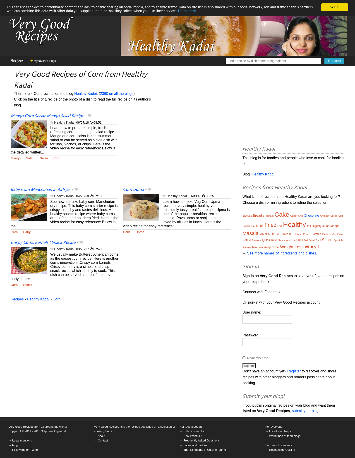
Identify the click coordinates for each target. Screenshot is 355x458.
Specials (338, 240)
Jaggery (316, 226)
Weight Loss (292, 247)
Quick (266, 240)
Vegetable (271, 247)
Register (294, 371)
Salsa (44, 158)
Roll (300, 240)
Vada (260, 247)
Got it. (334, 7)
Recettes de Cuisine (282, 449)
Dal (253, 226)
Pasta (325, 234)
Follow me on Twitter (25, 449)
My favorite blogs (43, 60)
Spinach (246, 247)
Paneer (306, 234)
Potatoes (256, 240)
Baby (27, 232)
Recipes (17, 61)
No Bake (276, 234)
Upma (140, 232)
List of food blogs (280, 431)
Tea (254, 247)
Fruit (279, 226)
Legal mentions (22, 440)
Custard (246, 226)
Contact (103, 440)
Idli (309, 226)
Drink (260, 226)
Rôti (306, 240)
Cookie (334, 216)
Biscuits (247, 215)
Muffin (268, 234)
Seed (318, 240)
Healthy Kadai (85, 94)
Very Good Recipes (21, 426)
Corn (56, 158)
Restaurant (284, 240)
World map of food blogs (284, 436)
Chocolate (311, 215)
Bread (257, 215)
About (101, 436)
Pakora (298, 234)
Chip (300, 216)
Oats (285, 234)
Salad (30, 158)
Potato (246, 240)
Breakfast (268, 215)
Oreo (291, 234)
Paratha (316, 234)
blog (15, 445)
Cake (281, 214)
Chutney (324, 215)
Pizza (340, 234)
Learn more (189, 11)
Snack (27, 285)
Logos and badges (195, 445)
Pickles (332, 234)
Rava (274, 240)
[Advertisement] (177, 150)
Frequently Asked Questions (201, 440)
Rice (294, 240)
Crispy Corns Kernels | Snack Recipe (43, 242)
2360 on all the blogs (117, 94)
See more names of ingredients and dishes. (282, 253)
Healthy (294, 224)
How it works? (192, 436)
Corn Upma (133, 189)
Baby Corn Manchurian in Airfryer (41, 189)
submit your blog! (306, 411)
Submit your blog (194, 431)
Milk (261, 234)
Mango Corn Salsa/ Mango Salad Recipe (47, 116)
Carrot (293, 215)
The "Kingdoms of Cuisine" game (204, 449)
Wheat (312, 246)
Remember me (257, 358)
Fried (270, 225)
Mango (16, 158)
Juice (325, 226)
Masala (250, 233)
